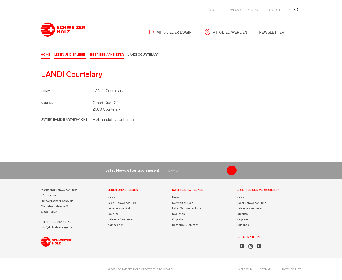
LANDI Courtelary (143, 55)
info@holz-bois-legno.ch (57, 227)
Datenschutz (291, 269)
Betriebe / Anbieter (107, 55)
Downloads (234, 9)
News (111, 197)
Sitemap (265, 269)
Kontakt (254, 9)
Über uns (214, 9)
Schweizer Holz (182, 202)
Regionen (178, 214)
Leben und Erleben (70, 55)
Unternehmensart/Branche (64, 120)
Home (45, 55)
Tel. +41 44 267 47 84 (56, 221)
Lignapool (243, 225)
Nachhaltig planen (188, 190)
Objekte (113, 214)
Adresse (48, 103)
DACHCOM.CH (165, 269)
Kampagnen (116, 225)
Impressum (245, 269)
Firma (45, 91)
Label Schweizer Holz (122, 202)
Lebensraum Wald (120, 208)
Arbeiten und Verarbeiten (258, 190)
